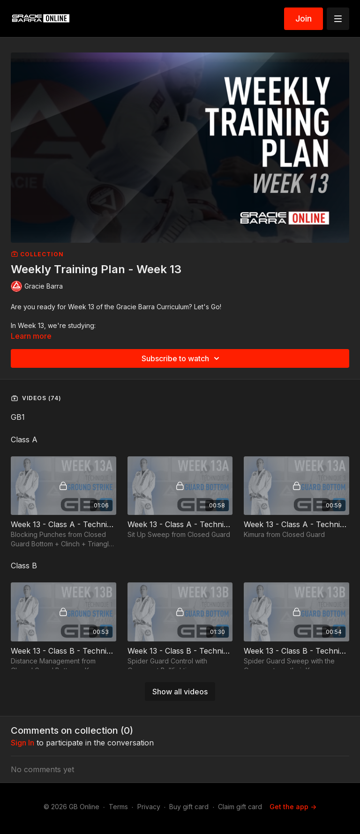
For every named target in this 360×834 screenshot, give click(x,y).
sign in (22, 742)
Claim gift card (240, 807)
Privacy (148, 807)
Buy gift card (189, 807)
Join (303, 18)
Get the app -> (293, 807)
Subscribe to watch (182, 358)
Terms (118, 807)
